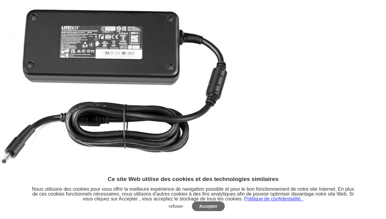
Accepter (208, 206)
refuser (176, 206)
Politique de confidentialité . (273, 198)
